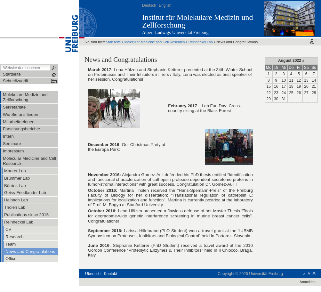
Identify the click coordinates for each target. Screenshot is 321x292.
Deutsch (149, 5)
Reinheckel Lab (201, 42)
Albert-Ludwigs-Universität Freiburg (175, 32)
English (165, 5)
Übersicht (93, 274)
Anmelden (308, 282)
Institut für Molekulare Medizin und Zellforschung (197, 21)
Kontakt (110, 274)
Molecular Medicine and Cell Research (155, 42)
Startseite (113, 42)
